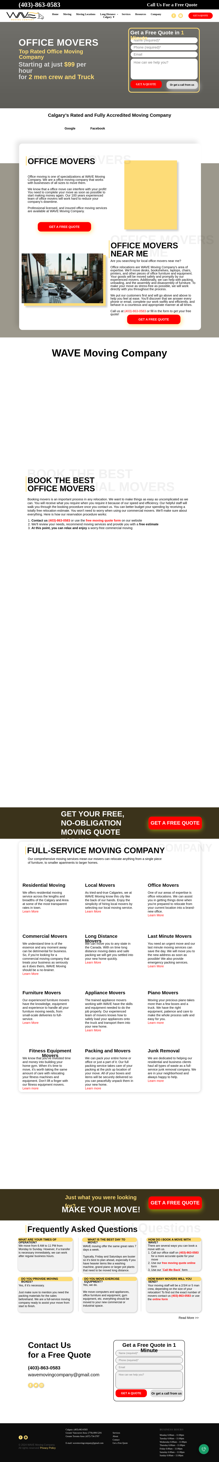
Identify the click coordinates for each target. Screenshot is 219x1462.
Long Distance (108, 14)
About (115, 1436)
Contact (116, 1440)
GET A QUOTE (146, 84)
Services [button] (126, 14)
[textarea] (164, 69)
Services (116, 1433)
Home (55, 14)
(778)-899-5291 (95, 1433)
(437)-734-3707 (92, 1436)
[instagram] (180, 15)
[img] (58, 129)
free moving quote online (178, 1263)
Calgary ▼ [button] (109, 17)
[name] (149, 1353)
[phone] (164, 47)
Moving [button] (67, 14)
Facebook (97, 128)
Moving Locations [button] (85, 14)
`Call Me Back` (171, 1269)
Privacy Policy (48, 1448)
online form (160, 1299)
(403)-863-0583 (39, 4)
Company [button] (156, 14)
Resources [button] (140, 14)
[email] (164, 54)
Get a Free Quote (120, 1443)
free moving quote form (103, 520)
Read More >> (189, 1317)
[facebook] (173, 15)
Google (70, 128)
